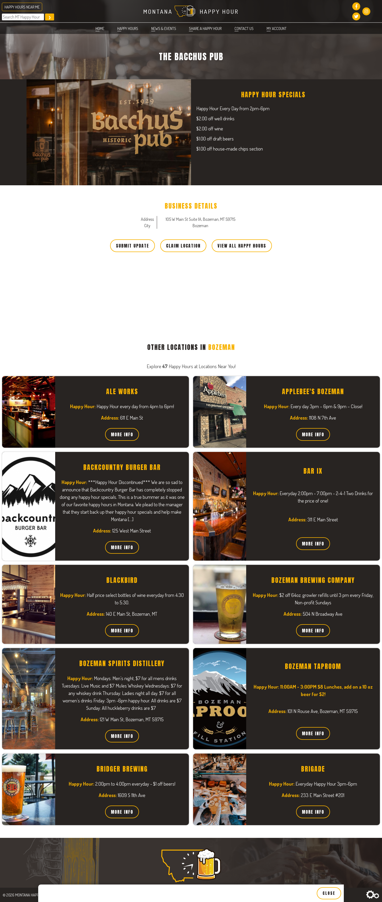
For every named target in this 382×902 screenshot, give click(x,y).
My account (276, 28)
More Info (122, 434)
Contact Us (244, 28)
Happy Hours (127, 28)
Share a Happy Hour (205, 28)
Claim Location (183, 246)
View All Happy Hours (242, 246)
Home (100, 28)
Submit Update (132, 246)
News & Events (163, 28)
